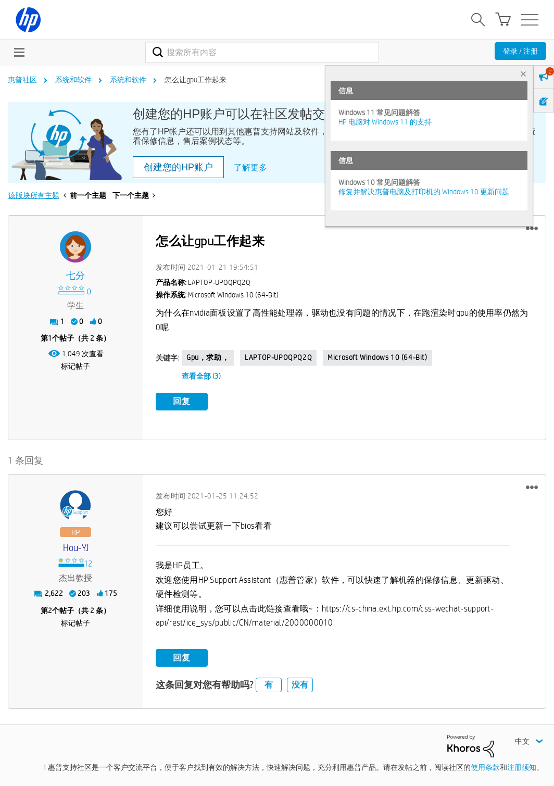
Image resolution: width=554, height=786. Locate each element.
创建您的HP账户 (178, 167)
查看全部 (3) (201, 376)
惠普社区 (22, 79)
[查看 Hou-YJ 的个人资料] (75, 548)
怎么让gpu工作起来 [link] (195, 79)
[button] (532, 228)
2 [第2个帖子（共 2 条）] (50, 610)
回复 (182, 401)
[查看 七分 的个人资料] (75, 276)
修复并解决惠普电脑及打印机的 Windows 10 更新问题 (423, 191)
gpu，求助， (207, 357)
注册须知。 (525, 766)
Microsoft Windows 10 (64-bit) (377, 357)
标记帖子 (75, 366)
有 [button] (269, 684)
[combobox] (262, 52)
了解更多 (250, 167)
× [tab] (523, 73)
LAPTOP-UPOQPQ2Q (278, 357)
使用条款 (485, 766)
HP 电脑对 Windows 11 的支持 (385, 122)
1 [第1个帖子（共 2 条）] (50, 338)
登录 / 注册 (520, 51)
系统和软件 (73, 79)
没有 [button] (300, 684)
